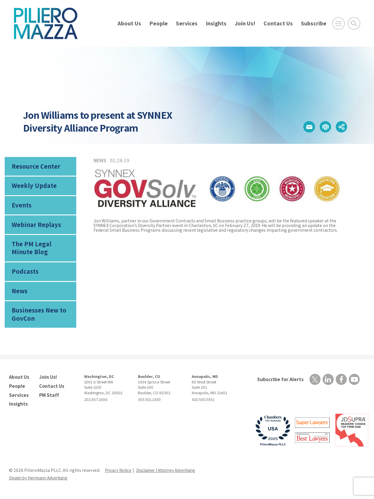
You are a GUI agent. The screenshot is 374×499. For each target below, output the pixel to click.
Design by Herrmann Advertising (41, 482)
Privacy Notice (119, 474)
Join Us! (245, 23)
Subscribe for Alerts (279, 385)
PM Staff (48, 399)
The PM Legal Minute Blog (41, 251)
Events (21, 207)
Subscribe (313, 23)
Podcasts (24, 276)
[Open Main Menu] (338, 23)
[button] (303, 127)
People (158, 23)
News (19, 296)
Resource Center (35, 167)
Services (187, 23)
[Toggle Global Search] (354, 23)
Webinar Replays (35, 228)
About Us (129, 23)
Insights (216, 23)
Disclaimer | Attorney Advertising (170, 474)
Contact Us (278, 23)
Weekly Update (33, 187)
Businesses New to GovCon (38, 320)
